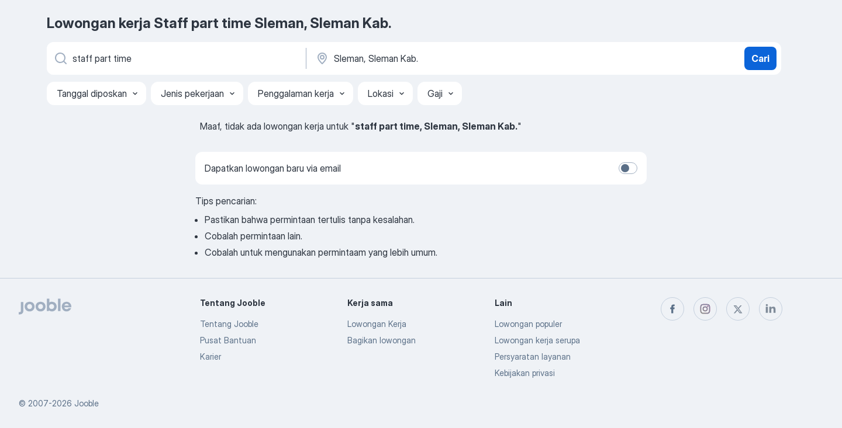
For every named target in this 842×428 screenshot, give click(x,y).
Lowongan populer (528, 324)
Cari (760, 58)
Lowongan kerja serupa (537, 340)
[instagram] (705, 309)
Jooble (86, 403)
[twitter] (738, 309)
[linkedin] (770, 309)
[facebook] (672, 309)
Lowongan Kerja (376, 324)
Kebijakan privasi (525, 373)
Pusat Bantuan (228, 340)
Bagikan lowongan (381, 340)
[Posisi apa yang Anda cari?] (175, 58)
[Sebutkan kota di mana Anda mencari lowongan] (436, 58)
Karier (210, 356)
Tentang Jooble (229, 324)
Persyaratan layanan (533, 356)
